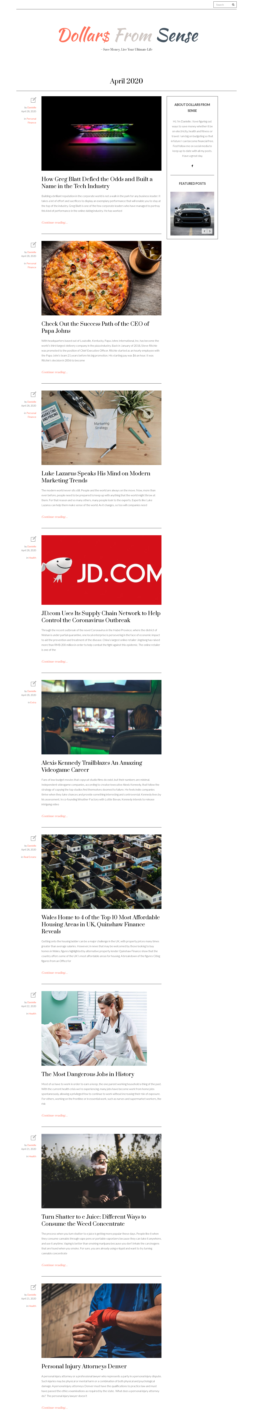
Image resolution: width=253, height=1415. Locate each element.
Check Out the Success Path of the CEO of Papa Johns (95, 327)
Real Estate (192, 67)
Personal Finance (111, 67)
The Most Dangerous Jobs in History (87, 1074)
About (56, 67)
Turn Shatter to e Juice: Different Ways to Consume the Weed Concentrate (93, 1220)
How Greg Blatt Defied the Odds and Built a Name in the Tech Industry (97, 183)
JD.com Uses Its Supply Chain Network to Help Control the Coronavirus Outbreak (101, 617)
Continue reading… (54, 223)
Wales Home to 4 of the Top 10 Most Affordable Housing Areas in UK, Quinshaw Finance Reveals (100, 924)
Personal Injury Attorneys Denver (84, 1366)
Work (165, 67)
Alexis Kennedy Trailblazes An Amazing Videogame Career (91, 766)
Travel (143, 67)
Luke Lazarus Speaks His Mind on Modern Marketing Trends (95, 477)
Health (79, 67)
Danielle (31, 107)
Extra (33, 702)
